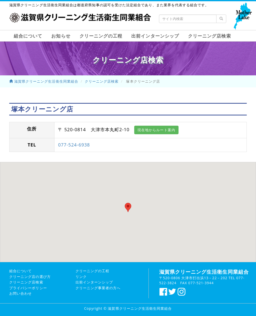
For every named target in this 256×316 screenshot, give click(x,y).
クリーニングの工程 (101, 36)
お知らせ (60, 36)
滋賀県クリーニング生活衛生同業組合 (43, 81)
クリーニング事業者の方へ (98, 287)
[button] (128, 207)
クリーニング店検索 (209, 36)
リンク (81, 276)
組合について (28, 36)
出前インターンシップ (155, 36)
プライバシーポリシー (28, 287)
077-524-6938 (74, 145)
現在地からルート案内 (156, 129)
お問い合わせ (20, 293)
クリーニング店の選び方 (30, 276)
